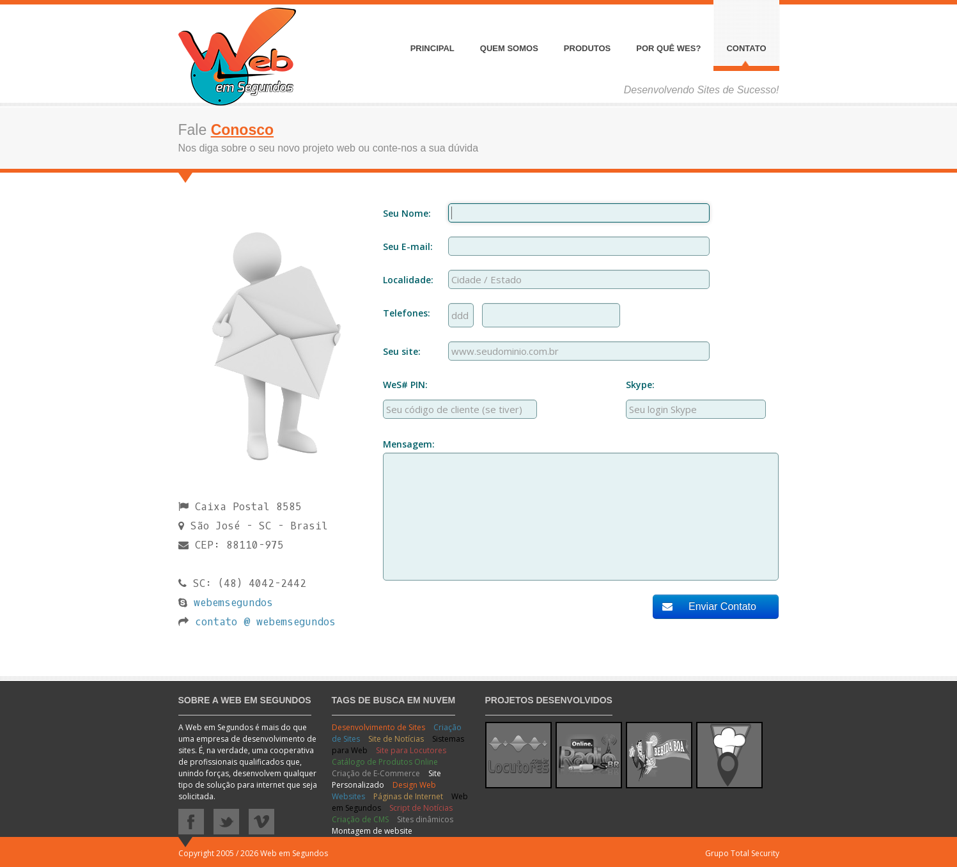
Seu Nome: (407, 213)
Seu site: (402, 351)
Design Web (414, 784)
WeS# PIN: (405, 385)
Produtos (587, 48)
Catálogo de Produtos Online (385, 761)
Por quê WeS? (668, 48)
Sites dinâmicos (425, 819)
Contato (746, 48)
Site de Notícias (397, 738)
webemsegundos (233, 602)
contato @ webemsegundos (265, 622)
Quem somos (509, 48)
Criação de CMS (361, 819)
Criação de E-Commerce (377, 773)
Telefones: (406, 313)
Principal (432, 48)
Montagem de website (372, 830)
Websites (349, 796)
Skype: (640, 385)
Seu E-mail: (408, 246)
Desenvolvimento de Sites (379, 727)
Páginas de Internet (409, 796)
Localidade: (408, 280)
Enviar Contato (709, 606)
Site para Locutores (411, 750)
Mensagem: (409, 444)
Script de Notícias (421, 807)
